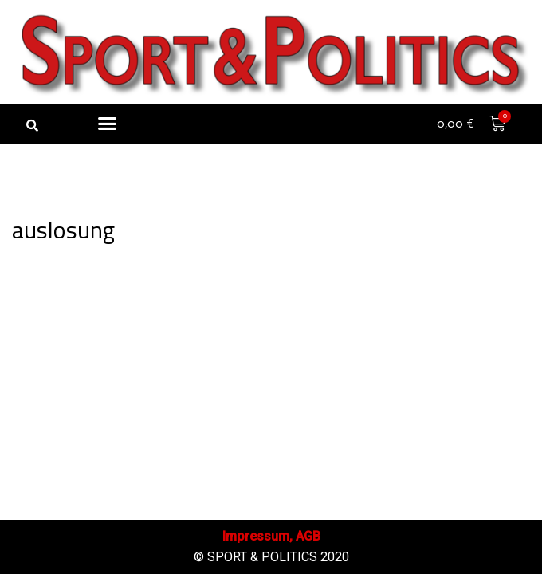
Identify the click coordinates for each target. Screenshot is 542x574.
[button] (32, 125)
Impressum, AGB (271, 536)
